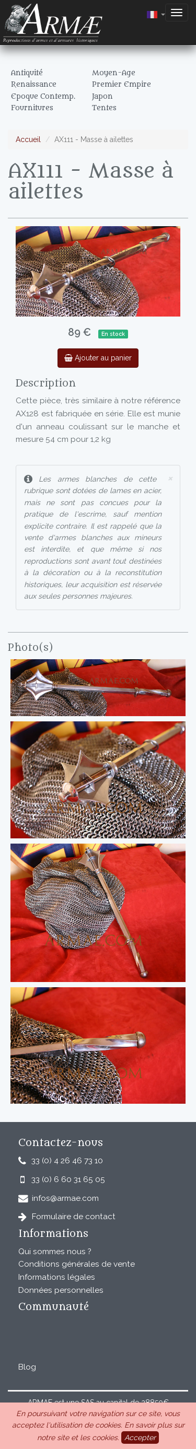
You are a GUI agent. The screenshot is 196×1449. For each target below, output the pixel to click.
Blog (27, 1367)
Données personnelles (60, 1290)
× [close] (169, 477)
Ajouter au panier (98, 358)
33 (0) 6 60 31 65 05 (68, 1179)
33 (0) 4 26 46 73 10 (67, 1160)
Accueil (28, 139)
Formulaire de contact (74, 1216)
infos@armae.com (65, 1198)
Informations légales (56, 1277)
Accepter (140, 1437)
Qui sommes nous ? (54, 1251)
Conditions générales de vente (76, 1264)
